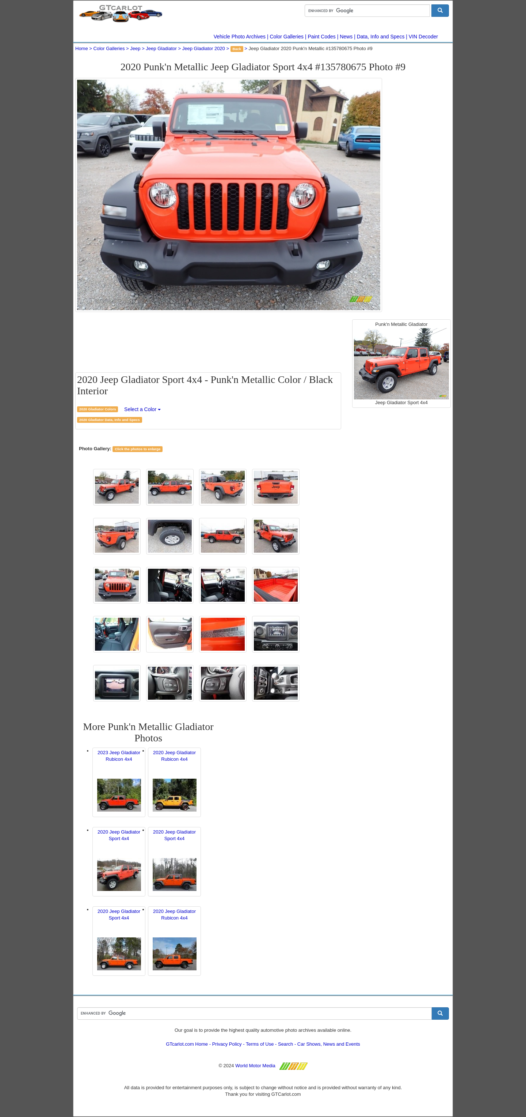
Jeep (135, 48)
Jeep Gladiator (161, 48)
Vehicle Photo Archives (240, 37)
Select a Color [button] (142, 409)
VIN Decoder (423, 37)
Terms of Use (260, 1044)
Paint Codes (322, 37)
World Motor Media (255, 1065)
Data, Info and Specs (381, 37)
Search (285, 1044)
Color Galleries (287, 37)
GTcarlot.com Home (187, 1044)
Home (81, 48)
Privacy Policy (227, 1044)
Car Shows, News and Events (328, 1044)
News (346, 37)
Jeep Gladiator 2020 (203, 48)
